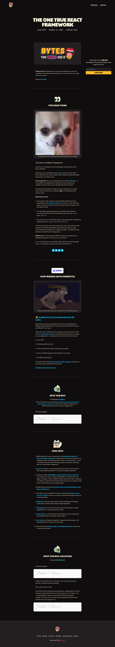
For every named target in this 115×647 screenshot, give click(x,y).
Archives (39, 636)
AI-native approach (45, 334)
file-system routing (53, 203)
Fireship (62, 640)
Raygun (62, 399)
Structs (39, 468)
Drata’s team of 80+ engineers (62, 362)
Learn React (58, 636)
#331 (44, 79)
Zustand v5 (40, 508)
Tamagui (73, 181)
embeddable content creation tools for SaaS (62, 475)
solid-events (41, 514)
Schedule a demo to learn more (45, 368)
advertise (94, 5)
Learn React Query (67, 636)
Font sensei (40, 520)
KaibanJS (40, 501)
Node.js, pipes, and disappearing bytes (60, 526)
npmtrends (51, 636)
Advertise (44, 636)
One (59, 173)
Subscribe (98, 73)
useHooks (75, 636)
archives (103, 5)
